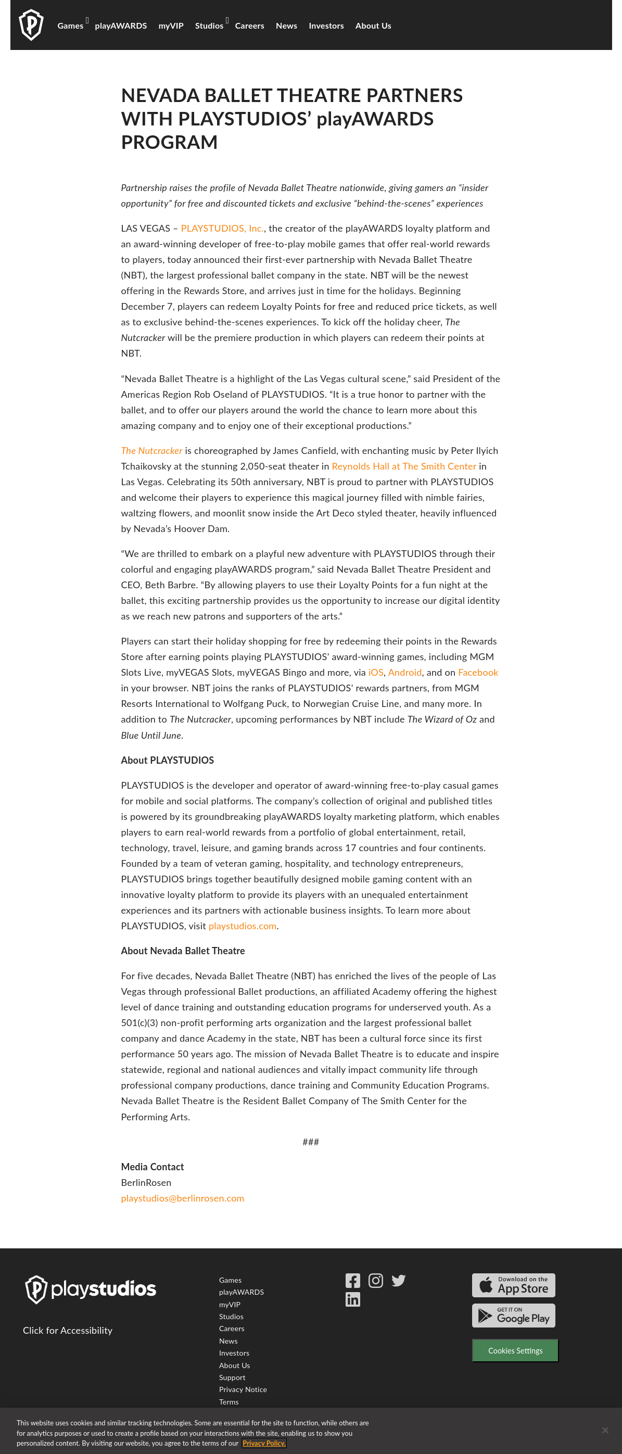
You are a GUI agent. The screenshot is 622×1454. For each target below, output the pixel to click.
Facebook (478, 672)
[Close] (605, 1431)
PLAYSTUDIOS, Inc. (222, 228)
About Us (373, 25)
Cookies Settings (515, 1350)
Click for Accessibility (67, 1330)
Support (232, 1377)
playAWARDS (121, 25)
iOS (376, 672)
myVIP (171, 25)
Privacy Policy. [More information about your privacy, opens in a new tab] (264, 1444)
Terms (229, 1401)
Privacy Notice (243, 1389)
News (286, 25)
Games (71, 25)
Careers (249, 25)
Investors (326, 25)
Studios (209, 25)
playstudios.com (243, 925)
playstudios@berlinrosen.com (182, 1198)
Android (405, 672)
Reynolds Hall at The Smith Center (404, 466)
